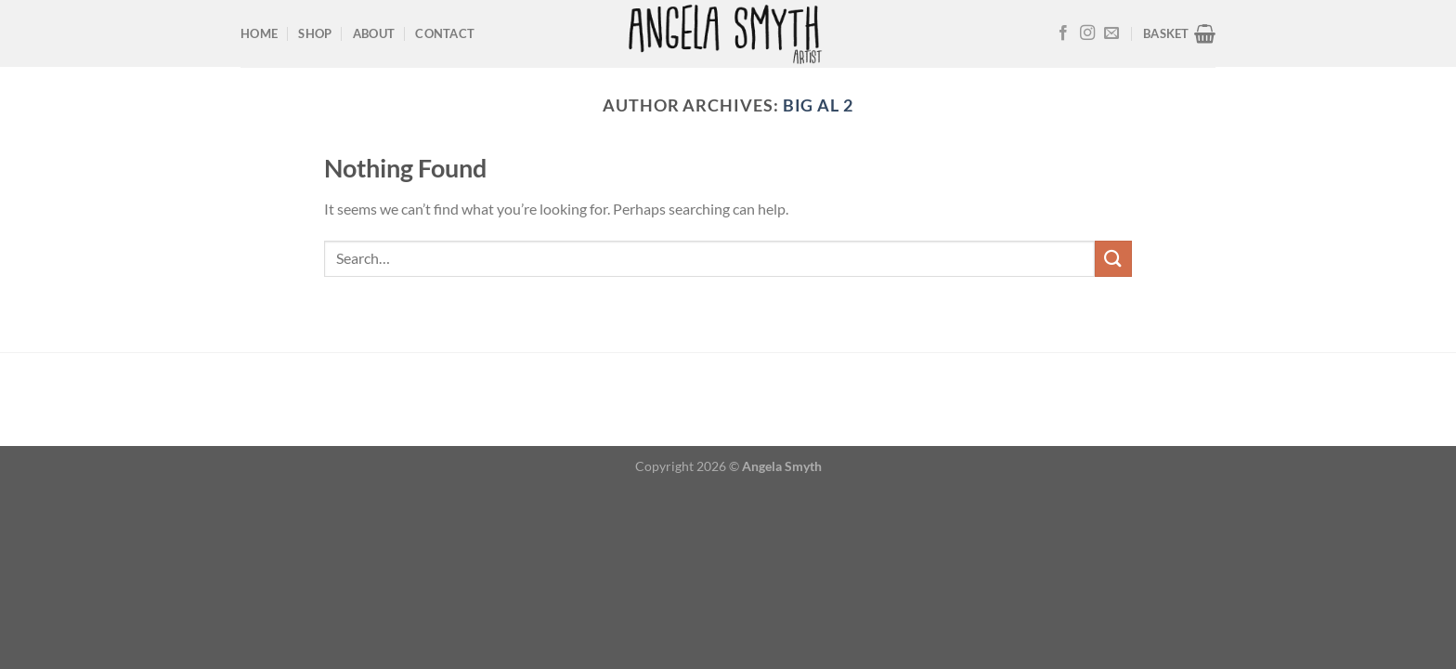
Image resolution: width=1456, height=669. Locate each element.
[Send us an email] (1111, 33)
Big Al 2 (818, 105)
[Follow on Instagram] (1087, 33)
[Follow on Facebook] (1063, 33)
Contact (444, 33)
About (374, 33)
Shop (315, 33)
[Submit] (1113, 259)
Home (259, 33)
